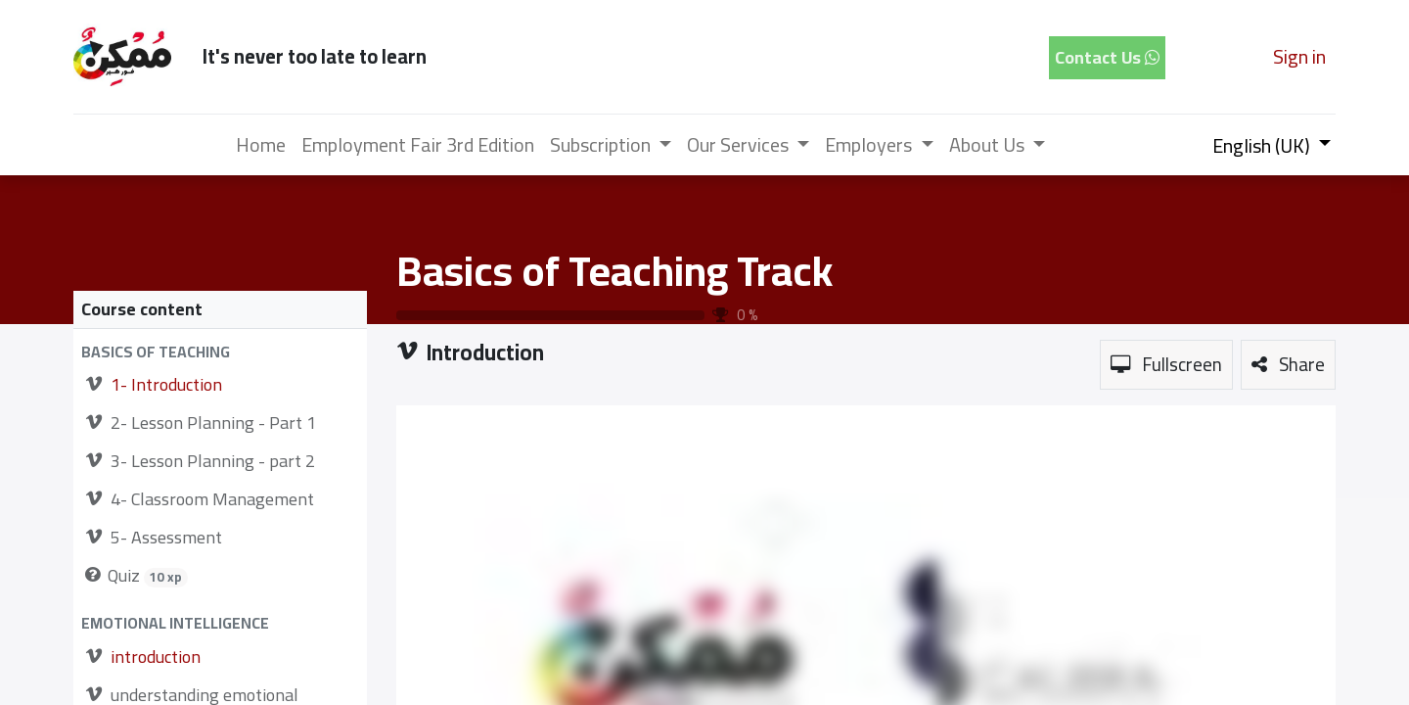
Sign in (1299, 56)
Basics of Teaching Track (614, 270)
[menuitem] (261, 144)
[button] (220, 352)
